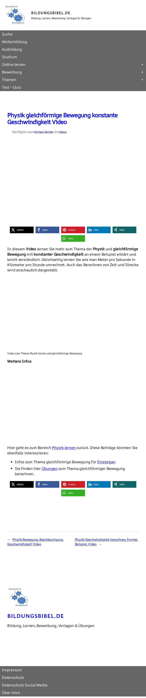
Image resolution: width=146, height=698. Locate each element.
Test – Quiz (11, 87)
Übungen (50, 468)
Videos (62, 132)
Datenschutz (13, 677)
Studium (9, 56)
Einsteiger (106, 461)
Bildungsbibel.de (51, 12)
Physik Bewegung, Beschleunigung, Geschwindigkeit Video (35, 541)
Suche (7, 34)
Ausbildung (12, 49)
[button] (22, 230)
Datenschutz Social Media (24, 685)
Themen (73, 80)
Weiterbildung (14, 41)
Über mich (11, 692)
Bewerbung (73, 72)
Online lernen (73, 64)
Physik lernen (64, 447)
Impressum (12, 669)
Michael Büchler (44, 132)
